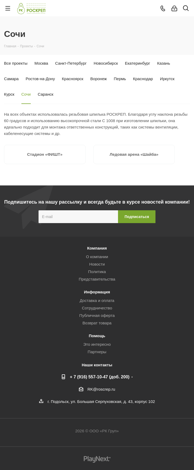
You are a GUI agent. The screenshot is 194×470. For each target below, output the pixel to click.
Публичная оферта (97, 315)
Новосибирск (106, 63)
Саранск (45, 94)
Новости (97, 264)
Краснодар (143, 78)
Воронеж (98, 78)
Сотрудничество (97, 308)
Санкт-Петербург (71, 63)
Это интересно (97, 344)
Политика (97, 271)
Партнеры (97, 351)
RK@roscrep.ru (101, 389)
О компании (97, 256)
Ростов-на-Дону (40, 78)
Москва (41, 63)
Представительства (97, 279)
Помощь (97, 335)
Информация (97, 292)
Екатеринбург (137, 63)
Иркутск (167, 78)
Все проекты (16, 63)
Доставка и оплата (97, 300)
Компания (97, 248)
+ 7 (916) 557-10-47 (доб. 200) (100, 376)
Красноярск (72, 78)
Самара (11, 78)
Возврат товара (96, 323)
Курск (9, 94)
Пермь (120, 78)
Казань (163, 63)
